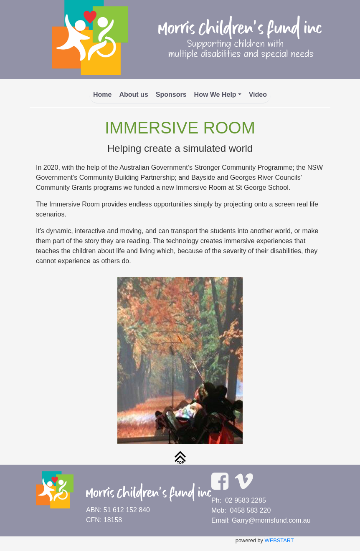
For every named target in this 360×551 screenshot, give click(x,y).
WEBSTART (279, 540)
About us (133, 94)
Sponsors (171, 94)
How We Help (215, 94)
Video (258, 94)
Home (102, 94)
